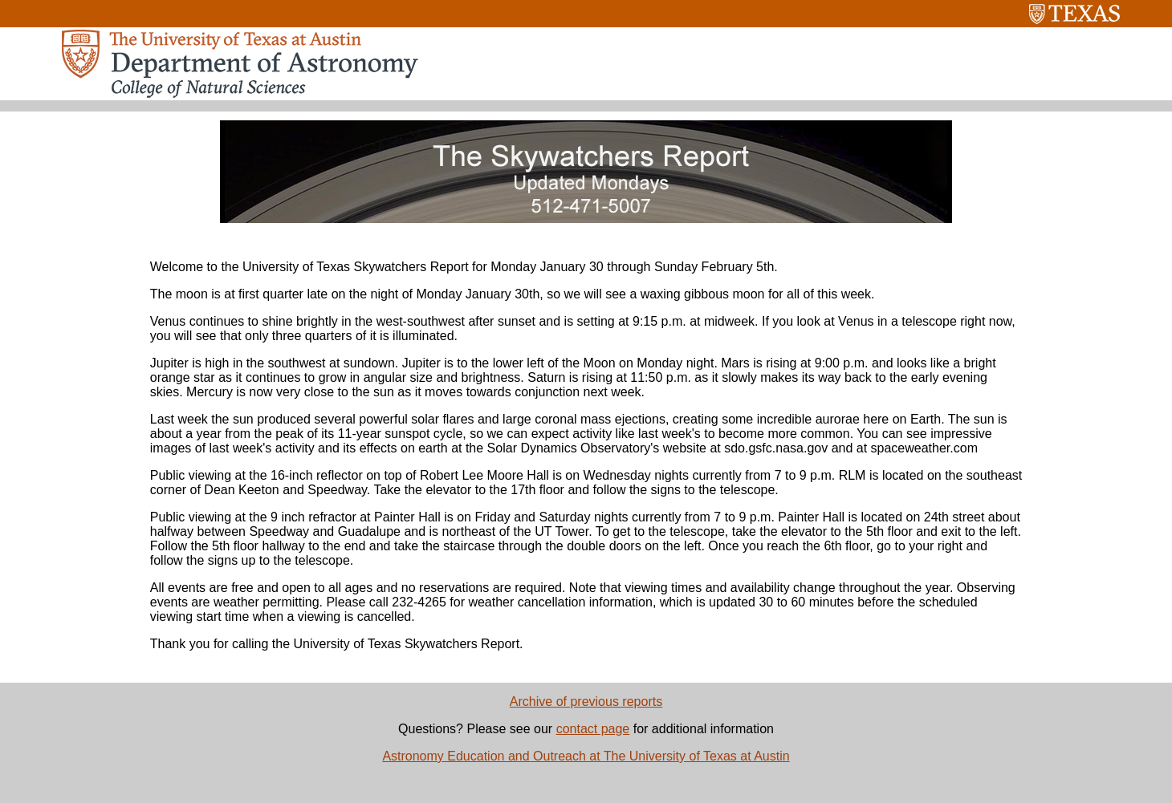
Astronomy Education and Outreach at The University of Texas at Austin (585, 756)
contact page (593, 729)
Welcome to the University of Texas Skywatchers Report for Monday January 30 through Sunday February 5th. (464, 267)
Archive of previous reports (586, 701)
